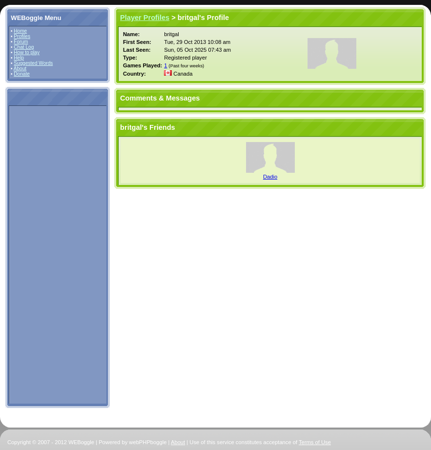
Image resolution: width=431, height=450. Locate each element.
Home (20, 31)
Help (19, 58)
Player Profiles (144, 17)
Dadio (270, 177)
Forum (21, 41)
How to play (27, 52)
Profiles (22, 36)
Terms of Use (315, 442)
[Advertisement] (40, 254)
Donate (22, 74)
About (20, 68)
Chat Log (24, 47)
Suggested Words (33, 63)
